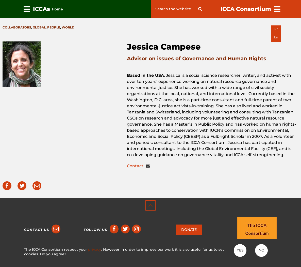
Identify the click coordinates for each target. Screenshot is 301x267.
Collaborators (17, 27)
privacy (94, 249)
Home (57, 9)
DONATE (189, 229)
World (68, 27)
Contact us (36, 230)
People (53, 27)
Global (39, 27)
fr (276, 29)
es (276, 37)
